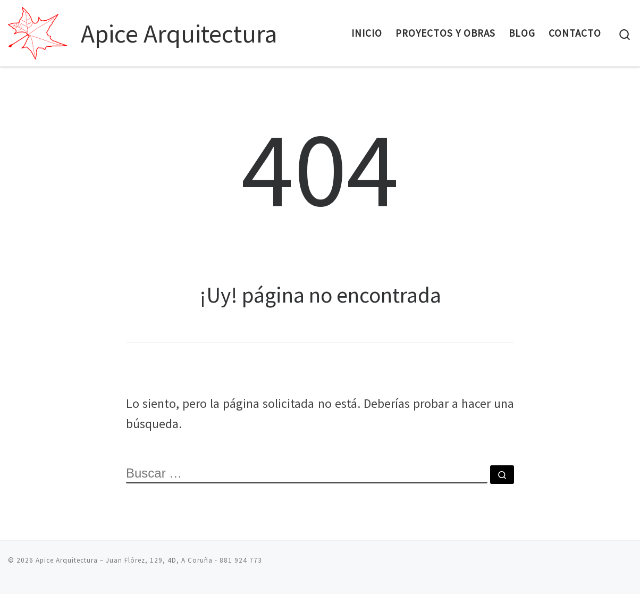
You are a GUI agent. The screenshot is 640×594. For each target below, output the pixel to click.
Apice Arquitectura (67, 560)
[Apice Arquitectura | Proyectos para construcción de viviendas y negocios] (42, 30)
